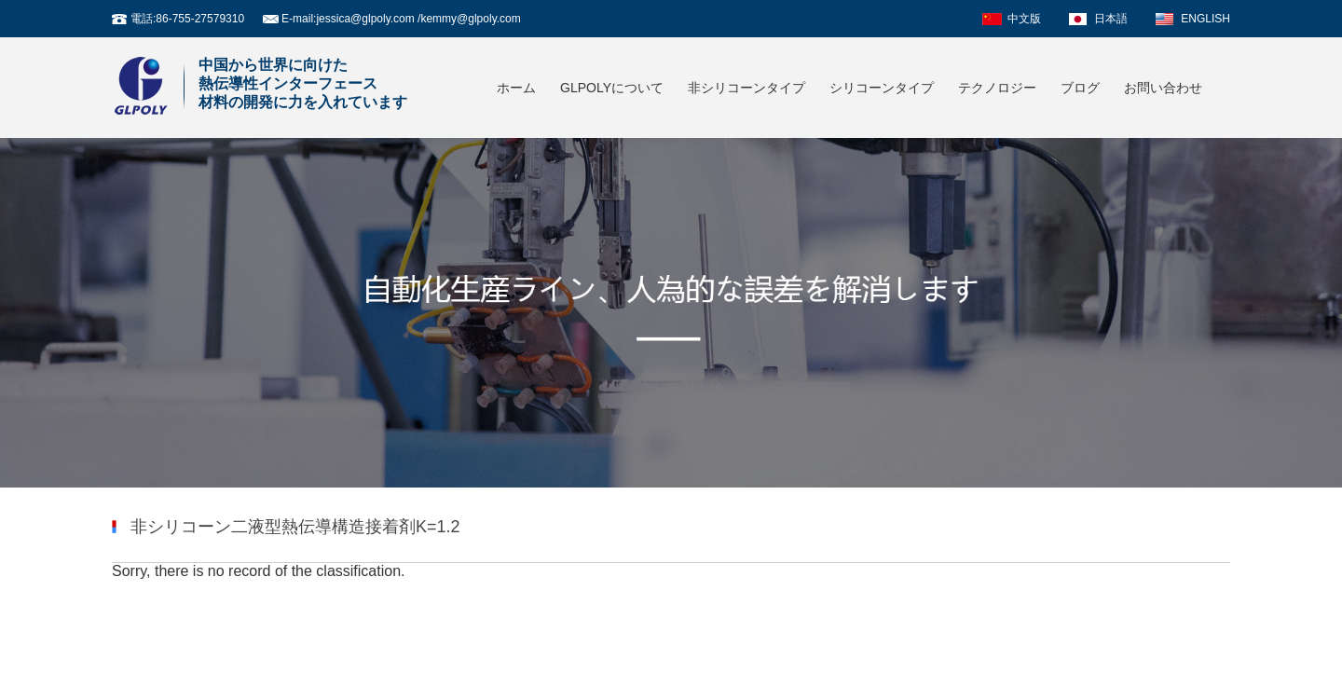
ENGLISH (1205, 18)
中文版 (1024, 18)
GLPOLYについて (612, 87)
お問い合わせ (1163, 87)
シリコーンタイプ (881, 87)
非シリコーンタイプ (746, 87)
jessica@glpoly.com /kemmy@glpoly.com (418, 18)
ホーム (516, 87)
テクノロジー (997, 87)
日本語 (1111, 18)
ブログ (1080, 87)
